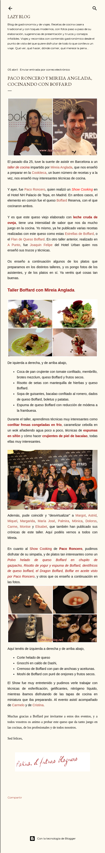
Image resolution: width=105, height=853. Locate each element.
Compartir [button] (15, 797)
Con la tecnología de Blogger (53, 838)
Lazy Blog (19, 16)
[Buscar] (95, 7)
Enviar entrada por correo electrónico (45, 69)
